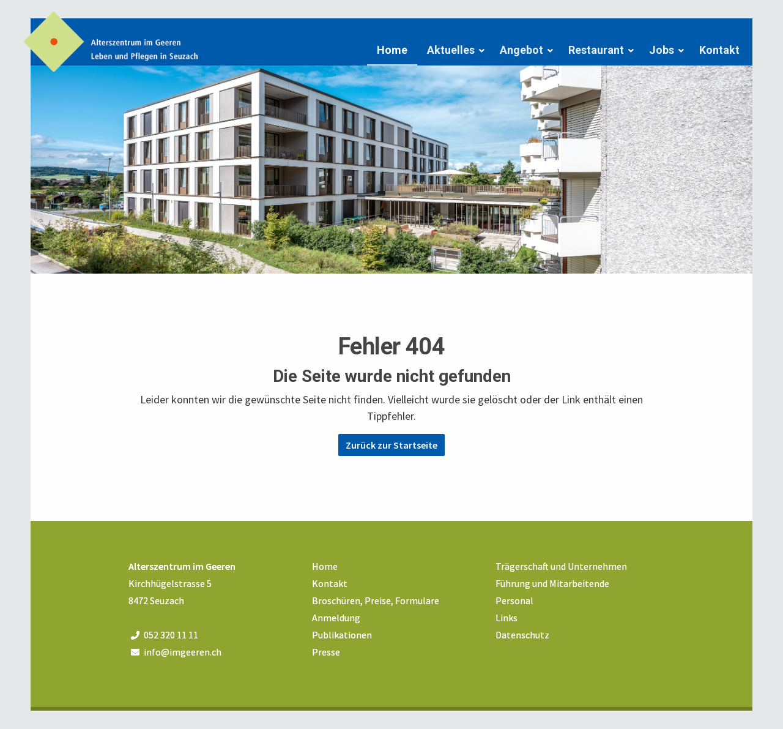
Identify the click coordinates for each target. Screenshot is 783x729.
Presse (326, 652)
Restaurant (596, 49)
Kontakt (719, 49)
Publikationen (342, 635)
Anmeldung (336, 617)
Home (392, 49)
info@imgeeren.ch (182, 652)
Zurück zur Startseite (391, 445)
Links (506, 617)
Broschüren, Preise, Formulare (375, 600)
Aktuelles (451, 49)
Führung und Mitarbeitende (552, 583)
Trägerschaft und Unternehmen (561, 566)
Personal (514, 600)
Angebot (521, 49)
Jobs (661, 49)
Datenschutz (522, 635)
